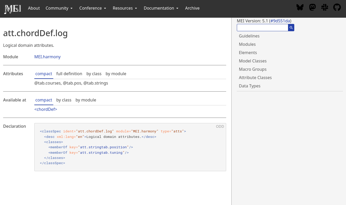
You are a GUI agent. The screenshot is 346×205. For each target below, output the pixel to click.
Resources (125, 8)
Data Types (249, 86)
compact (43, 73)
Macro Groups (252, 69)
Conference (93, 8)
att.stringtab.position (103, 147)
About (34, 8)
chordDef (46, 109)
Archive (192, 8)
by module (116, 73)
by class (93, 73)
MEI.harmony (47, 57)
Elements (248, 52)
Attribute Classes (255, 77)
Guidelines (249, 36)
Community (59, 8)
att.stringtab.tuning (101, 152)
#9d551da (280, 21)
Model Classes (253, 61)
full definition (69, 73)
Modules (247, 44)
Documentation (161, 8)
